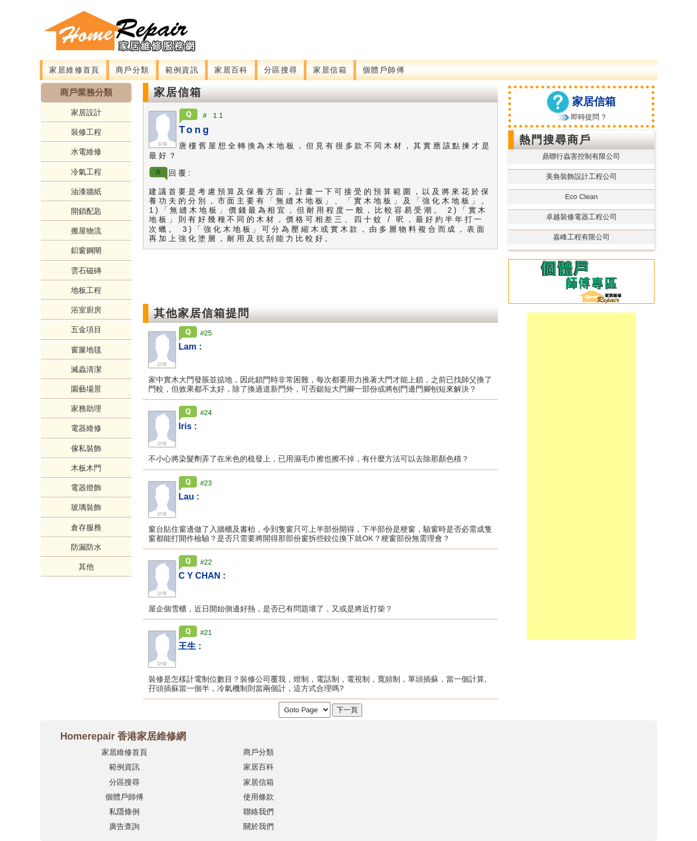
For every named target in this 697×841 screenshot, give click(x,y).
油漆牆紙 (86, 191)
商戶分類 (132, 69)
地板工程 (86, 290)
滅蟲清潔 (86, 369)
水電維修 (86, 151)
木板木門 (86, 468)
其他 (86, 566)
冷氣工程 (86, 171)
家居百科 (231, 69)
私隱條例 (124, 811)
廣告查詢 (124, 826)
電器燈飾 (86, 487)
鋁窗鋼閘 (86, 250)
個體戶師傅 (384, 69)
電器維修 (86, 428)
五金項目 (86, 329)
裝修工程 (86, 132)
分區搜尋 (281, 69)
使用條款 (258, 796)
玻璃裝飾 (86, 507)
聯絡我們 (258, 811)
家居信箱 (330, 69)
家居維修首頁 (74, 69)
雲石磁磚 (86, 270)
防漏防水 (86, 547)
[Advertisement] (412, 24)
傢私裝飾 (86, 448)
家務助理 (86, 408)
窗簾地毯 (86, 349)
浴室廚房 (86, 309)
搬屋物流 (86, 230)
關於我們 (258, 826)
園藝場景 (86, 389)
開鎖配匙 (86, 211)
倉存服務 (86, 527)
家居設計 (86, 112)
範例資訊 (182, 69)
